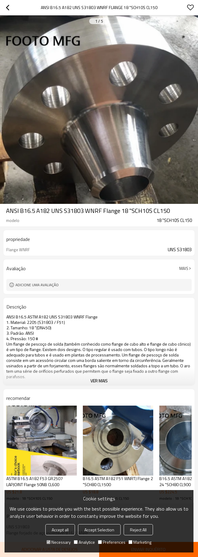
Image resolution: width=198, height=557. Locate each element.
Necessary (59, 542)
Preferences (111, 542)
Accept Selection (99, 530)
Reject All (138, 530)
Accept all (60, 530)
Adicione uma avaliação (37, 285)
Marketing (139, 542)
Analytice (84, 542)
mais (183, 268)
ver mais (99, 381)
